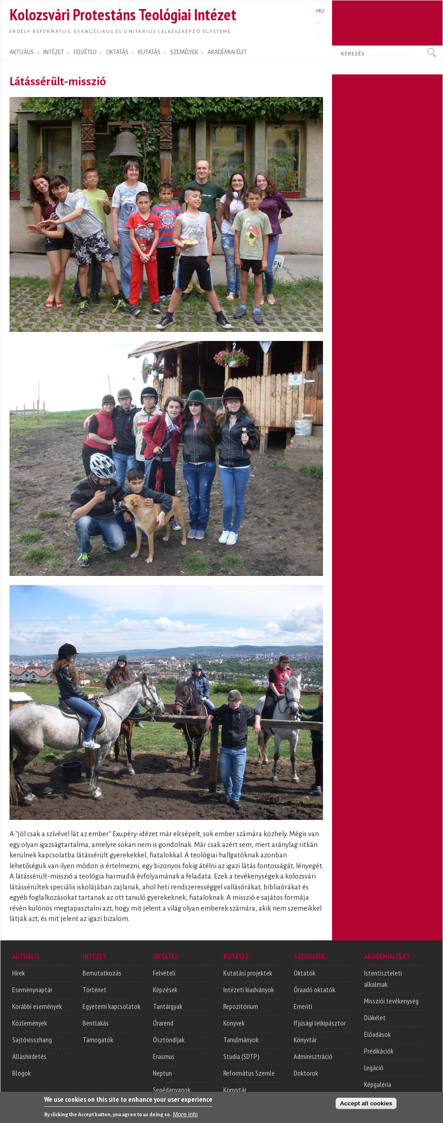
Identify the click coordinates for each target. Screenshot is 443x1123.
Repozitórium (240, 1006)
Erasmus (164, 1056)
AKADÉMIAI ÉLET (227, 52)
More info (185, 1118)
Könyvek (234, 1022)
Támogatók (98, 1039)
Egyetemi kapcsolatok (111, 1006)
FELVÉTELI (85, 52)
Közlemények (29, 1022)
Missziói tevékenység (391, 1000)
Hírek (18, 972)
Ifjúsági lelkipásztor (320, 1022)
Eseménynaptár (32, 989)
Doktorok (306, 1072)
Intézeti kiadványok (248, 989)
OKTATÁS (117, 52)
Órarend (163, 1022)
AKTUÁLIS (21, 52)
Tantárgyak (167, 1006)
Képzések (165, 989)
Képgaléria (377, 1084)
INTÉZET (53, 52)
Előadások (377, 1034)
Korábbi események (37, 1006)
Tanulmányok (240, 1039)
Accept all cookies (366, 1107)
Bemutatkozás (102, 972)
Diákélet (375, 1017)
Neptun (162, 1072)
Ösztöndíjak (169, 1039)
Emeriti (303, 1006)
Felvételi (164, 972)
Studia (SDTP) (241, 1056)
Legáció (373, 1067)
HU (320, 11)
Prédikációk (378, 1050)
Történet (94, 989)
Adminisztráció (313, 1056)
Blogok (21, 1072)
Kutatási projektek (247, 972)
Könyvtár (234, 1089)
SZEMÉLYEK (184, 52)
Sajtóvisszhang (32, 1039)
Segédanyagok (171, 1089)
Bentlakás (96, 1022)
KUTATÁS (149, 52)
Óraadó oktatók (314, 989)
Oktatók (304, 972)
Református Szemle (249, 1072)
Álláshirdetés (29, 1056)
